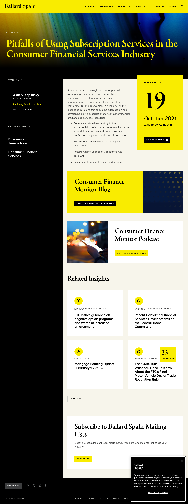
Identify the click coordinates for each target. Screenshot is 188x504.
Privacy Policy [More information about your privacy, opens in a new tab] (172, 486)
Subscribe (13, 486)
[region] (158, 479)
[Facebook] (45, 485)
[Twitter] (34, 485)
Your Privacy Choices (158, 493)
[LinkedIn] (28, 485)
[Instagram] (39, 485)
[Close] (182, 460)
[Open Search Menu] (182, 6)
